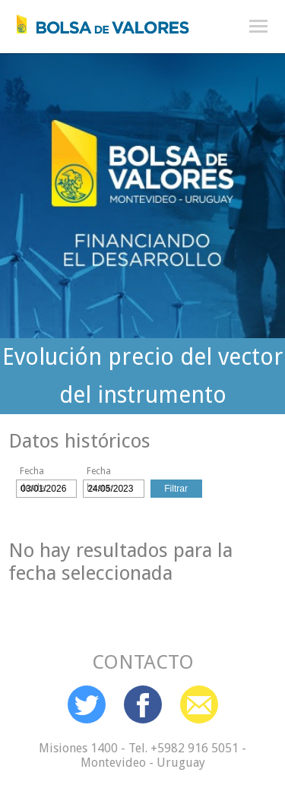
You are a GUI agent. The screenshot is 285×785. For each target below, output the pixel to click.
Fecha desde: (33, 473)
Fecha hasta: (99, 473)
